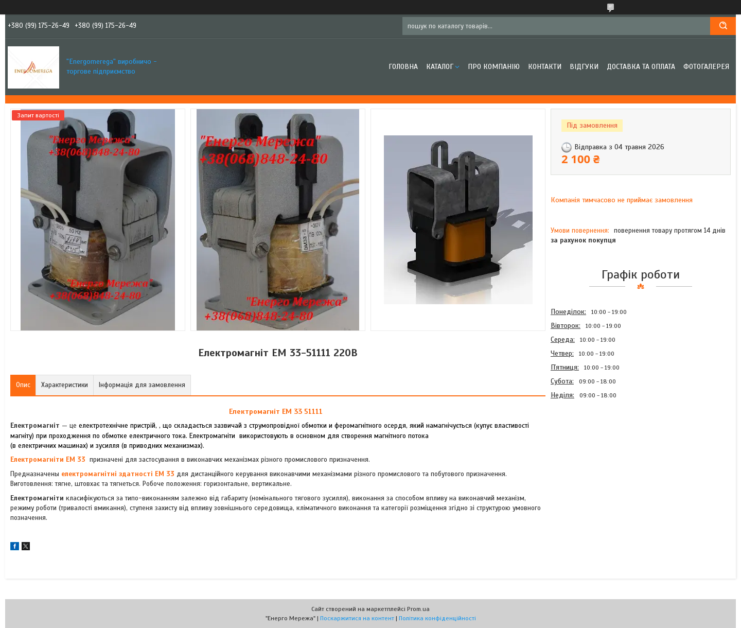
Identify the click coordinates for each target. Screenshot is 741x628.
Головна (403, 66)
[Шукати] (723, 26)
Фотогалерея (706, 66)
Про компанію (494, 66)
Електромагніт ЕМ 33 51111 (276, 411)
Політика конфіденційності (437, 618)
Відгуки (584, 66)
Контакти (544, 66)
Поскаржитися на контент (357, 618)
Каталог (439, 66)
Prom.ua (418, 609)
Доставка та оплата (641, 66)
